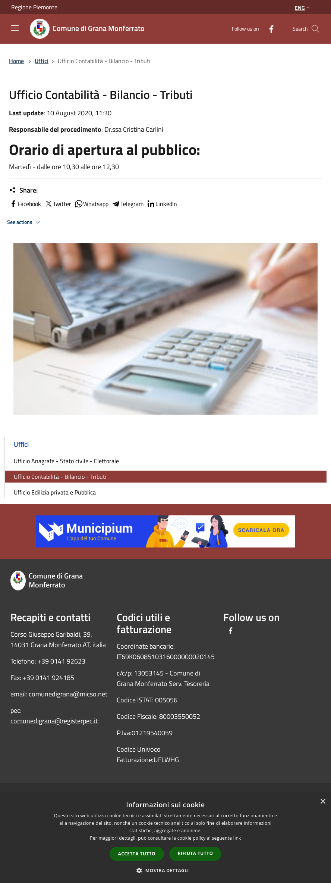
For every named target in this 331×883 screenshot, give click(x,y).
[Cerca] (315, 28)
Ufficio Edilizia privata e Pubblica (55, 492)
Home (16, 60)
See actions (24, 222)
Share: (23, 190)
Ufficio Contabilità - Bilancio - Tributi (60, 476)
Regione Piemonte (34, 7)
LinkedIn (161, 203)
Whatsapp (91, 203)
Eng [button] (303, 8)
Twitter (57, 203)
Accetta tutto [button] (136, 854)
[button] (165, 870)
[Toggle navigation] (14, 28)
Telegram (127, 203)
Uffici (41, 60)
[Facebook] (268, 29)
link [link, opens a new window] (237, 838)
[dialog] (165, 838)
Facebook (25, 203)
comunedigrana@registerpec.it (54, 721)
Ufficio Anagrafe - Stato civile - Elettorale (66, 460)
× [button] (322, 802)
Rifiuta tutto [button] (195, 853)
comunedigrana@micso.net (68, 694)
